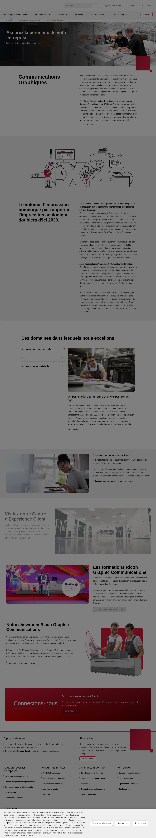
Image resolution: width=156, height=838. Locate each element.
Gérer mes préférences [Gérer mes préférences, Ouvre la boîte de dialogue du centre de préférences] (101, 823)
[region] (78, 823)
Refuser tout (123, 823)
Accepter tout (140, 823)
